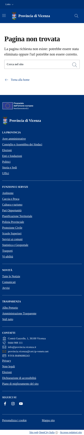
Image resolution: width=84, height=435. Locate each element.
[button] (9, 4)
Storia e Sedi (9, 167)
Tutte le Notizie (11, 276)
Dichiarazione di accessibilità (19, 377)
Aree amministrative (14, 138)
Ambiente (8, 193)
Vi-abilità (7, 256)
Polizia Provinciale (13, 221)
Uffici (5, 173)
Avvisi (6, 287)
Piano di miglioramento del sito (20, 383)
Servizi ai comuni (12, 239)
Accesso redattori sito (71, 432)
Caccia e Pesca (10, 198)
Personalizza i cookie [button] (14, 420)
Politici (6, 161)
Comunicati (9, 282)
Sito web (33, 432)
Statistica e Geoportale (15, 245)
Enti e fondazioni (12, 155)
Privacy (6, 360)
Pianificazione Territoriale (17, 216)
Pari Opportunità (11, 210)
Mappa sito (48, 420)
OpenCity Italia (47, 432)
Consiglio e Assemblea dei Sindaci (22, 144)
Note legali (8, 366)
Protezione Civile (12, 227)
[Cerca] (74, 65)
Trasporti (7, 250)
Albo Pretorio (10, 307)
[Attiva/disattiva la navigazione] (4, 15)
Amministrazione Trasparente (19, 313)
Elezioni (7, 150)
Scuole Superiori (11, 233)
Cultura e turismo (12, 204)
